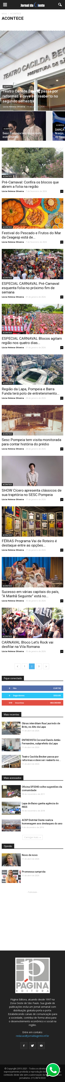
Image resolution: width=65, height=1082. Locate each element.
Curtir (57, 688)
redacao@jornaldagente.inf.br (32, 1035)
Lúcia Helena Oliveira (14, 106)
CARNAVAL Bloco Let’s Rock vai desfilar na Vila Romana (27, 644)
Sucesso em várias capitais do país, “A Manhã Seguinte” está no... (30, 594)
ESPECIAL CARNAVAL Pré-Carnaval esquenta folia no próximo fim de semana (30, 288)
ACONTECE (8, 86)
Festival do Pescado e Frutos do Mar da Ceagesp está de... (31, 235)
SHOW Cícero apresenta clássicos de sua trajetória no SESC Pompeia (32, 492)
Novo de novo (30, 855)
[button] (60, 4)
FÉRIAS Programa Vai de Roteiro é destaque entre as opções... (29, 543)
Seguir (57, 695)
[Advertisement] (33, 915)
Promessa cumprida (33, 871)
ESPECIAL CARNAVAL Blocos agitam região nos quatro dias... (32, 340)
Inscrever (55, 702)
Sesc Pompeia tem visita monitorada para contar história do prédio (31, 442)
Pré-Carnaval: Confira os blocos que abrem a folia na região (30, 184)
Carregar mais (32, 837)
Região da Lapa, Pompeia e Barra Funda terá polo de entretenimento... (30, 391)
